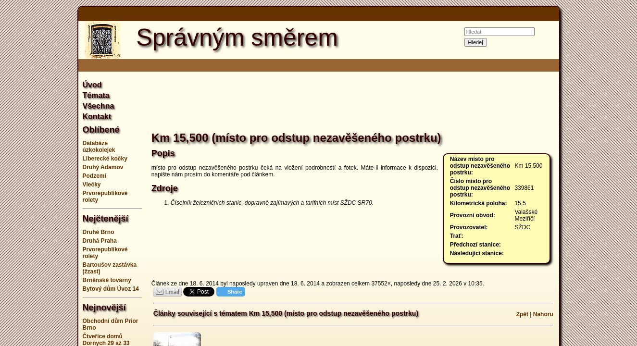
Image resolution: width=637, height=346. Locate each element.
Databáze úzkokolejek (99, 146)
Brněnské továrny (107, 280)
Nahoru (543, 314)
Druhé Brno (98, 232)
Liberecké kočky (105, 158)
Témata (96, 95)
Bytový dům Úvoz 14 (111, 288)
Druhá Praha (100, 240)
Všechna (98, 106)
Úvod (92, 85)
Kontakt (97, 116)
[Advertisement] (603, 173)
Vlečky (92, 184)
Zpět (522, 314)
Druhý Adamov (103, 167)
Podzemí (94, 176)
